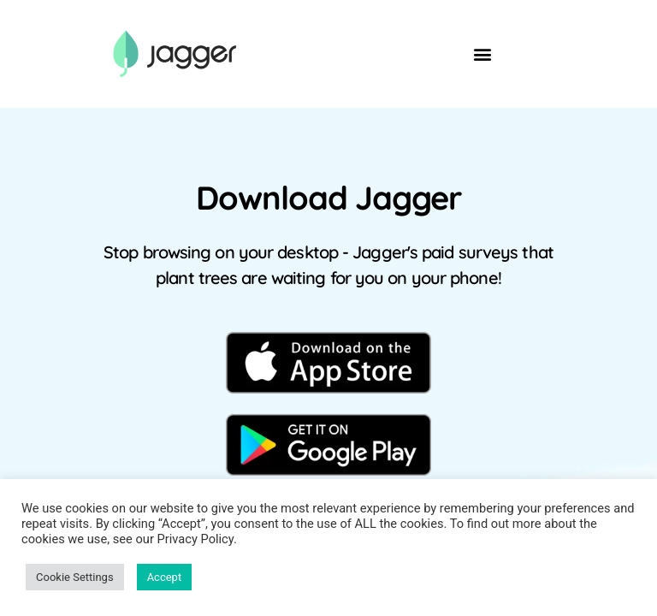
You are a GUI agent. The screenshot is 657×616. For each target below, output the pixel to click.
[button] (483, 54)
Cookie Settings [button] (75, 577)
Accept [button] (164, 577)
